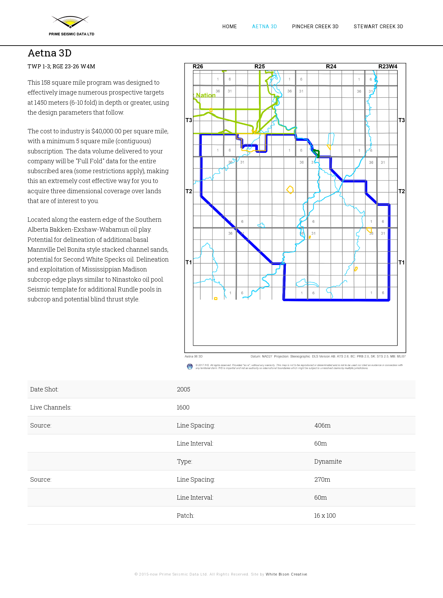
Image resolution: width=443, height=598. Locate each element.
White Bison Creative (286, 574)
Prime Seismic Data (82, 25)
